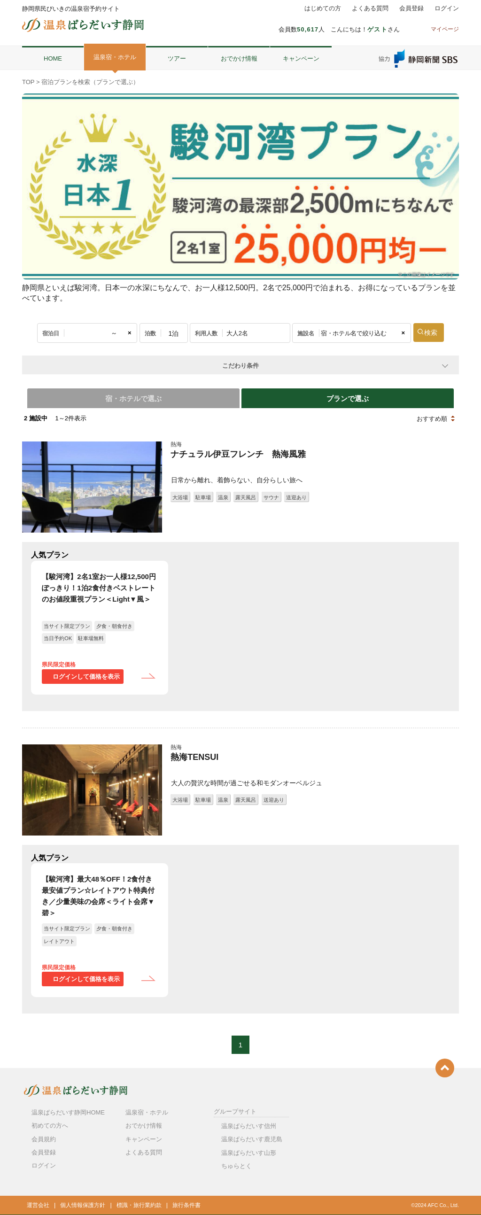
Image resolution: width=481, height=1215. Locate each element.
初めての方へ (49, 1124)
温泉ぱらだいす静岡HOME (68, 1110)
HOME (53, 58)
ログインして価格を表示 (86, 675)
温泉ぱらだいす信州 (248, 1124)
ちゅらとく (236, 1164)
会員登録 (411, 8)
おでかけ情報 (239, 58)
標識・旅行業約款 (139, 1203)
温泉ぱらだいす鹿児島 (251, 1138)
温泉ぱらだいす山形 (248, 1151)
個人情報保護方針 (82, 1203)
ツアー (177, 58)
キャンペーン (301, 58)
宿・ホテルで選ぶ (131, 398)
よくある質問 (370, 8)
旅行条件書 (186, 1203)
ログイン (446, 8)
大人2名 (237, 333)
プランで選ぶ (349, 398)
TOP (28, 81)
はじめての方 (322, 8)
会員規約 (43, 1137)
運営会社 (38, 1203)
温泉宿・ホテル (114, 57)
